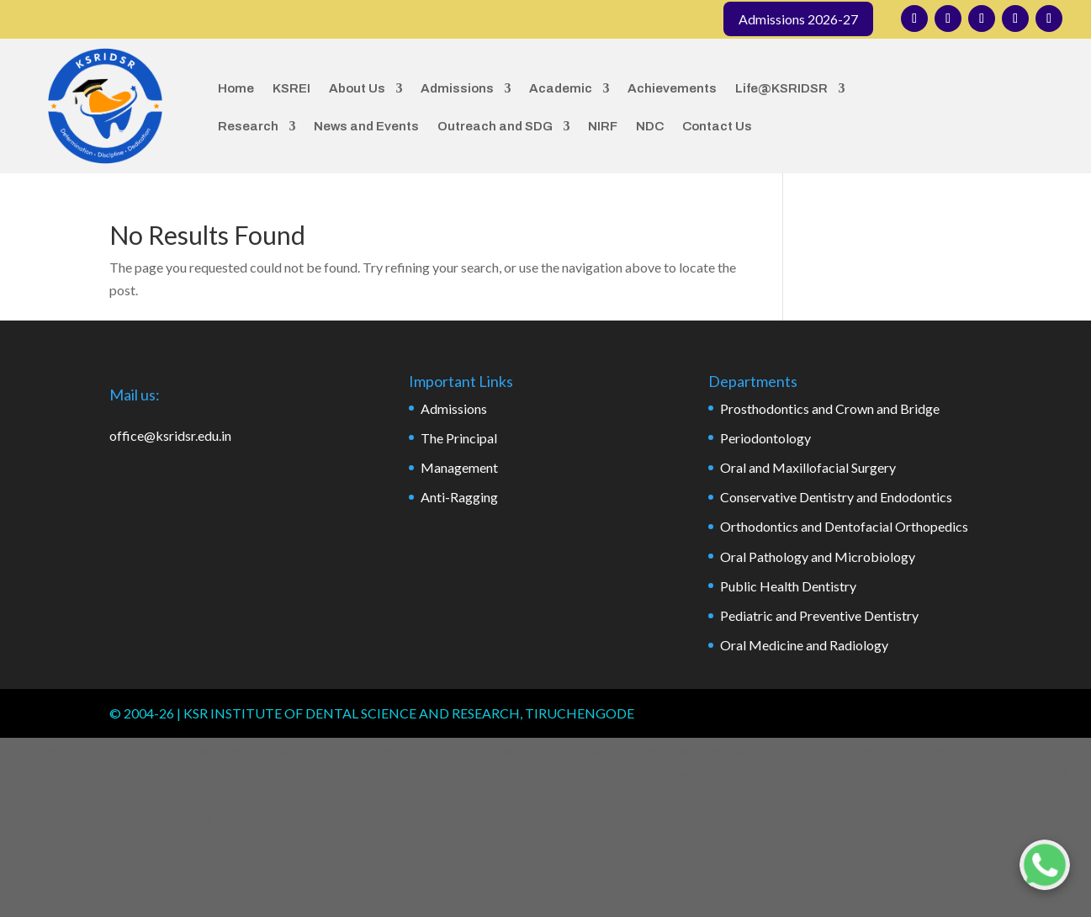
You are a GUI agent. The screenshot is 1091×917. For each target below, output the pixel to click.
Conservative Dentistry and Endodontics (836, 497)
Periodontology (765, 438)
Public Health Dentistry (788, 586)
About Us (357, 88)
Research (248, 126)
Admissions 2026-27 (798, 19)
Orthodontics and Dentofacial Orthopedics (844, 526)
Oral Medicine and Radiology (804, 645)
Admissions (457, 88)
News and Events (366, 126)
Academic (560, 88)
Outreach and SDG (495, 126)
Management (459, 467)
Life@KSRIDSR (781, 88)
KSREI (291, 88)
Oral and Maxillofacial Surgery (808, 467)
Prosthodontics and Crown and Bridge (830, 408)
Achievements (672, 88)
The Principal (459, 438)
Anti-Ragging (459, 497)
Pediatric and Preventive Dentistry (819, 615)
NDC (650, 126)
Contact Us (717, 126)
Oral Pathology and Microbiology (817, 557)
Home (236, 88)
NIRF (602, 126)
